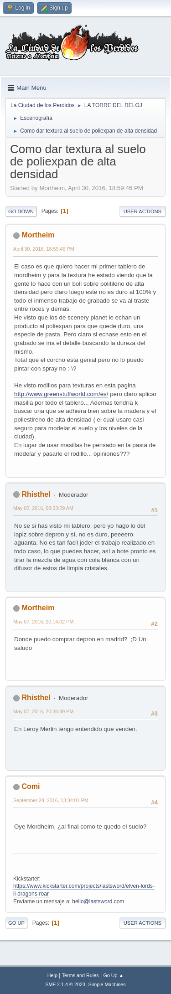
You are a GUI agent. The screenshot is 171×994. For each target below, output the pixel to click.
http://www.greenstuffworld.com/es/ (61, 394)
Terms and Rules (80, 975)
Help (52, 975)
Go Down (21, 211)
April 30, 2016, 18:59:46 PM (43, 249)
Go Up (16, 923)
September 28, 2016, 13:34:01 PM (50, 800)
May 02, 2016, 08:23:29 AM (43, 508)
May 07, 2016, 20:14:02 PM (43, 621)
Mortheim (37, 235)
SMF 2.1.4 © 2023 (65, 984)
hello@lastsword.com (98, 901)
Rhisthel (35, 494)
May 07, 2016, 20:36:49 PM (43, 711)
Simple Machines (107, 984)
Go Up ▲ (113, 975)
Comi (30, 786)
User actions (142, 211)
